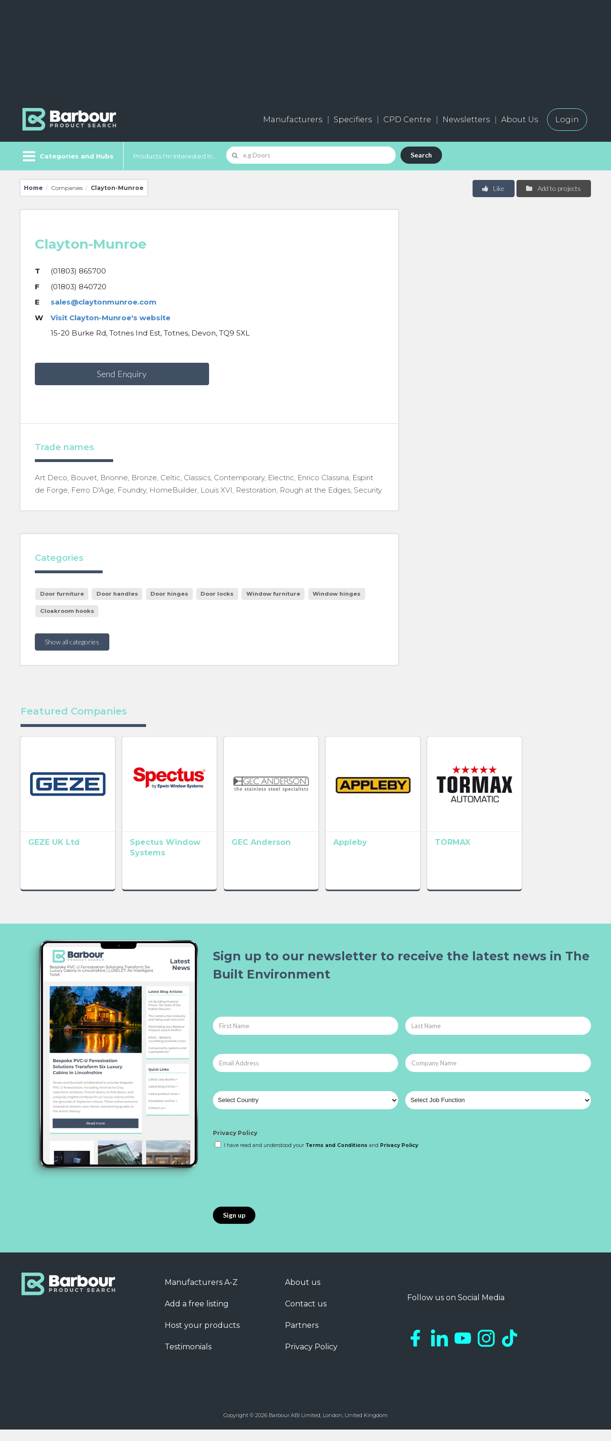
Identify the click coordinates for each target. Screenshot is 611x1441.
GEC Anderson (288, 856)
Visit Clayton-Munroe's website (110, 317)
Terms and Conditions (337, 1157)
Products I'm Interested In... (175, 156)
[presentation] (285, 1190)
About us (302, 1293)
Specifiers (353, 119)
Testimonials (188, 1358)
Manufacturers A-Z (201, 1293)
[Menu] (67, 156)
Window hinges (336, 593)
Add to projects (553, 188)
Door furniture (62, 593)
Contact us (306, 1315)
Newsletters (466, 119)
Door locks (216, 593)
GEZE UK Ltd (54, 856)
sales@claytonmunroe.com (104, 301)
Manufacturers (292, 119)
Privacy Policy (235, 1143)
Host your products (202, 1336)
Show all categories (72, 642)
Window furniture (273, 593)
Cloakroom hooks (67, 611)
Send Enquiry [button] (122, 373)
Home (33, 187)
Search (421, 155)
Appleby (392, 856)
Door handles (117, 593)
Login (567, 119)
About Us (519, 119)
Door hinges (169, 593)
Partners (301, 1336)
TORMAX (508, 856)
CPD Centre (407, 119)
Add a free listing (197, 1315)
